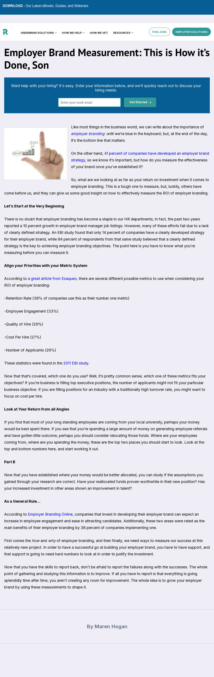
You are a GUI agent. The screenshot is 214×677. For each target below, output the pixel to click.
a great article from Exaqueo (52, 278)
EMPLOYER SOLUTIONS (192, 23)
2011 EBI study (75, 363)
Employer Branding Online (50, 514)
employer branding (87, 133)
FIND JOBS (159, 23)
